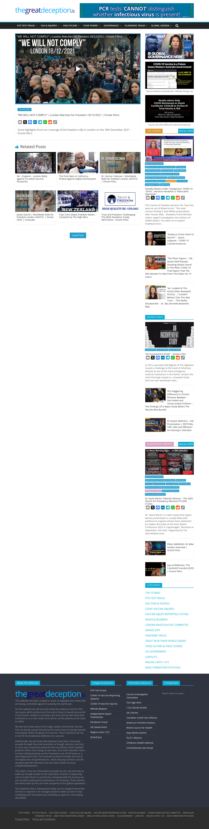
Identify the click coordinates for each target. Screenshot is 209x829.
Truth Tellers (182, 181)
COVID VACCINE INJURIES (159, 609)
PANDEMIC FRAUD (156, 635)
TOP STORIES (152, 593)
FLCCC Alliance (134, 737)
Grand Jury (96, 737)
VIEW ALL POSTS (186, 131)
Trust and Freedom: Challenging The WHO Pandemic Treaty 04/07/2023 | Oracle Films (118, 217)
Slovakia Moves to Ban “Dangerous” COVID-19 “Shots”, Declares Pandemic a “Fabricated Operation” (169, 191)
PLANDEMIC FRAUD (135, 25)
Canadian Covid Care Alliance (141, 717)
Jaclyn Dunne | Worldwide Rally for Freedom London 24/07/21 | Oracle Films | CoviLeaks (35, 217)
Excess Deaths (167, 170)
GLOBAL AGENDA (160, 25)
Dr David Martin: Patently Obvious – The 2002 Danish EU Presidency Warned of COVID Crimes (169, 501)
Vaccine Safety (174, 350)
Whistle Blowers (98, 708)
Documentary (151, 350)
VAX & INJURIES (49, 25)
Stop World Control (136, 732)
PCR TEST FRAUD (26, 25)
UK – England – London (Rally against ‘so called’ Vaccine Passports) (32, 179)
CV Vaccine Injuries (153, 170)
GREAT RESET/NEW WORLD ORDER (165, 641)
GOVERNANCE (111, 25)
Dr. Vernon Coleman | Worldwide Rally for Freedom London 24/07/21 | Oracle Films (119, 179)
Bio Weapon (180, 167)
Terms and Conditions (43, 819)
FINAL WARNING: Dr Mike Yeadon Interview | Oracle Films (180, 547)
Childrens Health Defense (139, 742)
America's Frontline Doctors (140, 722)
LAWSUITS (151, 657)
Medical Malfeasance (176, 178)
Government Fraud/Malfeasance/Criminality (162, 174)
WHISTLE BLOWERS (156, 619)
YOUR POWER (90, 25)
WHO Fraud (165, 185)
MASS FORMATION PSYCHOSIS (162, 667)
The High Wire (133, 702)
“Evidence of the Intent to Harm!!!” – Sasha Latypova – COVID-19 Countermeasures (180, 239)
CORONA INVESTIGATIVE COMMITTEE (166, 625)
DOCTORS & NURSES (157, 603)
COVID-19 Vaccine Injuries (104, 703)
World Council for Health (139, 727)
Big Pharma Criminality (154, 164)
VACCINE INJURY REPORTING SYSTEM (166, 614)
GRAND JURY (152, 630)
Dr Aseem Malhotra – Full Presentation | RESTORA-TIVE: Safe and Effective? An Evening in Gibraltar (180, 425)
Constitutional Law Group (139, 747)
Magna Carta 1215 (100, 732)
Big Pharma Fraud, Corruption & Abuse (160, 167)
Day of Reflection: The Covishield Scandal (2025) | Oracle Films (180, 568)
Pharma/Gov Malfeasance (155, 181)
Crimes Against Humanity (155, 484)
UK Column (132, 712)
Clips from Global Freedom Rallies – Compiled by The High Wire (77, 216)
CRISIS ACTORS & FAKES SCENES (164, 646)
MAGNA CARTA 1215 (157, 662)
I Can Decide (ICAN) (136, 707)
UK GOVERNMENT (155, 651)
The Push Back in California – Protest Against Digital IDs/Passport (77, 177)
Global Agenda (180, 170)
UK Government (98, 727)
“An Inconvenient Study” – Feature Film (165, 353)
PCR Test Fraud (98, 690)
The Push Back (24, 109)
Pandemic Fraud (98, 722)
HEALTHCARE (70, 25)
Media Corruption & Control (156, 178)
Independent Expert (153, 491)
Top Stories (171, 181)
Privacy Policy (22, 819)
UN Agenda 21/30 (152, 185)
